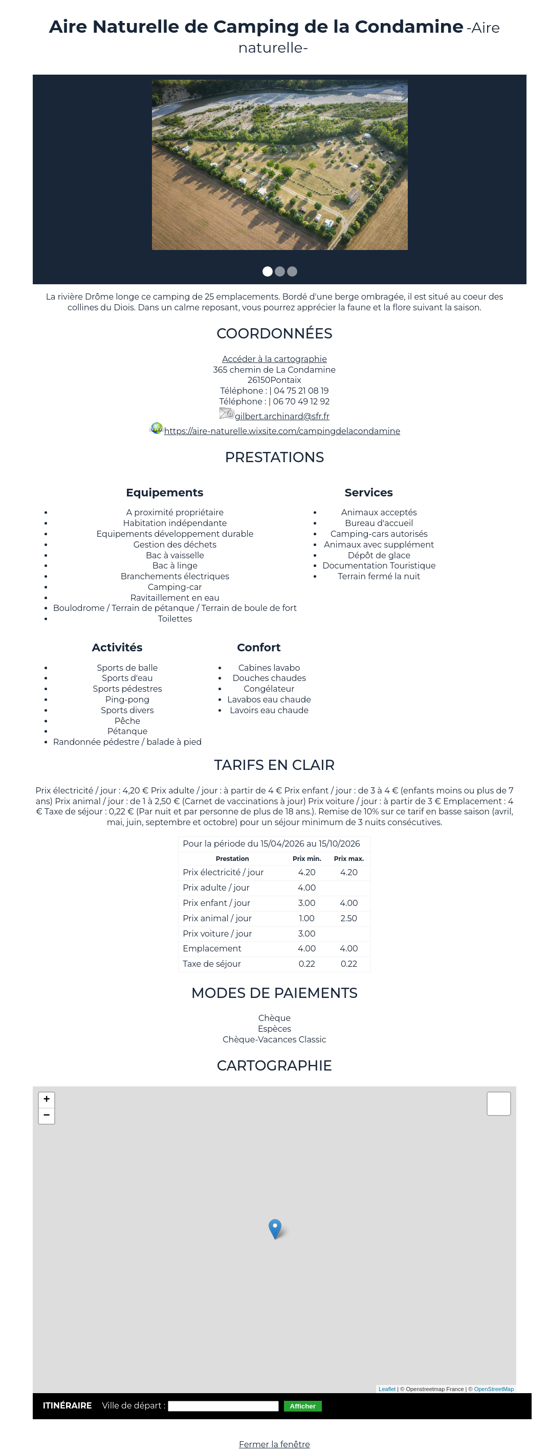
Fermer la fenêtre (274, 1444)
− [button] (46, 1116)
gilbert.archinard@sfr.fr (282, 416)
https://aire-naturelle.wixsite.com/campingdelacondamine (282, 431)
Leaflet (387, 1389)
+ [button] (46, 1100)
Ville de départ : (134, 1406)
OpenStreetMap (494, 1389)
